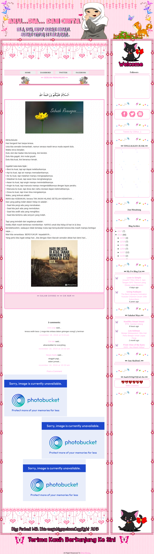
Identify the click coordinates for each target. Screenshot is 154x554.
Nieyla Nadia (51, 355)
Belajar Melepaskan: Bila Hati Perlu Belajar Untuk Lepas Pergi (134, 335)
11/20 (122, 256)
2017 (120, 231)
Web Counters (132, 385)
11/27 (122, 252)
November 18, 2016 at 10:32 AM (54, 349)
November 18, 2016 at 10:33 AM (54, 365)
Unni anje (51, 328)
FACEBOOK (81, 72)
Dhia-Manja (85, 553)
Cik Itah (51, 341)
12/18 (122, 241)
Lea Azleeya (134, 331)
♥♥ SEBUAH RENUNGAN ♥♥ (54, 77)
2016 (120, 235)
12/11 (122, 245)
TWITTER (63, 72)
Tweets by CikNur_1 (132, 132)
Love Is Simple (134, 277)
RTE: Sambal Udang (134, 324)
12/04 (122, 249)
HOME (28, 72)
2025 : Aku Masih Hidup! (133, 347)
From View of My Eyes (134, 345)
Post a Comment (54, 371)
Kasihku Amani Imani (134, 321)
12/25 (122, 238)
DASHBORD (45, 72)
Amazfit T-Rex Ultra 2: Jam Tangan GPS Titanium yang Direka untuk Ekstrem (134, 282)
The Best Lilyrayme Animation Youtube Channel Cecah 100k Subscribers (134, 296)
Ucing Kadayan (134, 292)
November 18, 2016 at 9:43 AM (54, 335)
